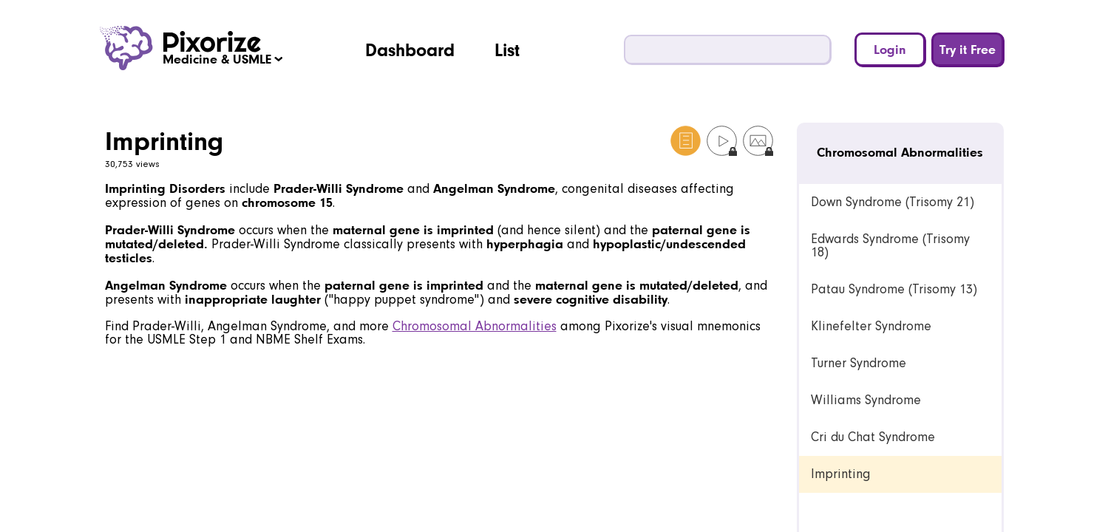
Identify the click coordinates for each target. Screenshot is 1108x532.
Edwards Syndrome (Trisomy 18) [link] (890, 245)
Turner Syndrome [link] (858, 363)
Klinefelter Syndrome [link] (871, 326)
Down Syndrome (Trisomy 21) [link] (892, 202)
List (507, 49)
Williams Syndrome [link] (866, 400)
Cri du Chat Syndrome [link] (873, 437)
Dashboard (410, 49)
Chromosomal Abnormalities (474, 326)
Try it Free (967, 49)
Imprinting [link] (841, 474)
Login (890, 49)
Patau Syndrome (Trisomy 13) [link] (894, 289)
